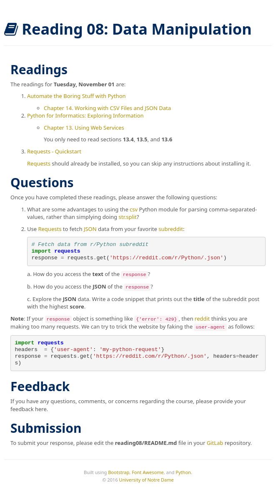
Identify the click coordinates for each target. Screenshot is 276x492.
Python (183, 472)
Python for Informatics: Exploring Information (85, 115)
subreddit (170, 229)
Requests (38, 163)
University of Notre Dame (146, 480)
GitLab (215, 443)
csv (134, 209)
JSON (90, 229)
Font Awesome (148, 472)
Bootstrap (118, 472)
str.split (127, 217)
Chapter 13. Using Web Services (84, 127)
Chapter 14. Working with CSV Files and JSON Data (107, 108)
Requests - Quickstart (54, 151)
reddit (202, 318)
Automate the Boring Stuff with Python (76, 96)
